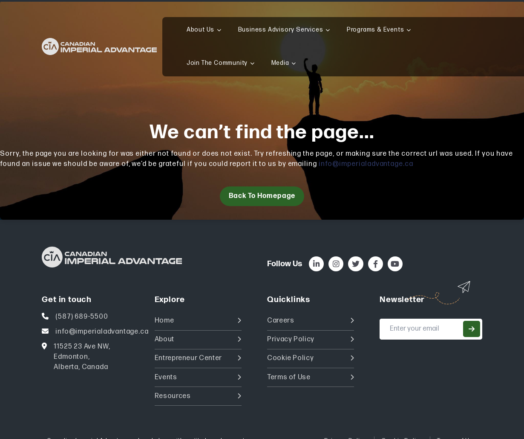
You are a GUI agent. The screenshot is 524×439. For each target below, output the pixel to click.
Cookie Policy (310, 358)
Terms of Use (310, 377)
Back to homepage (262, 196)
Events (198, 377)
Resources (198, 396)
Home (198, 321)
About (198, 339)
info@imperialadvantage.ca (366, 164)
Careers (310, 321)
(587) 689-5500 (81, 317)
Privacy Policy (310, 339)
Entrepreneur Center (198, 358)
